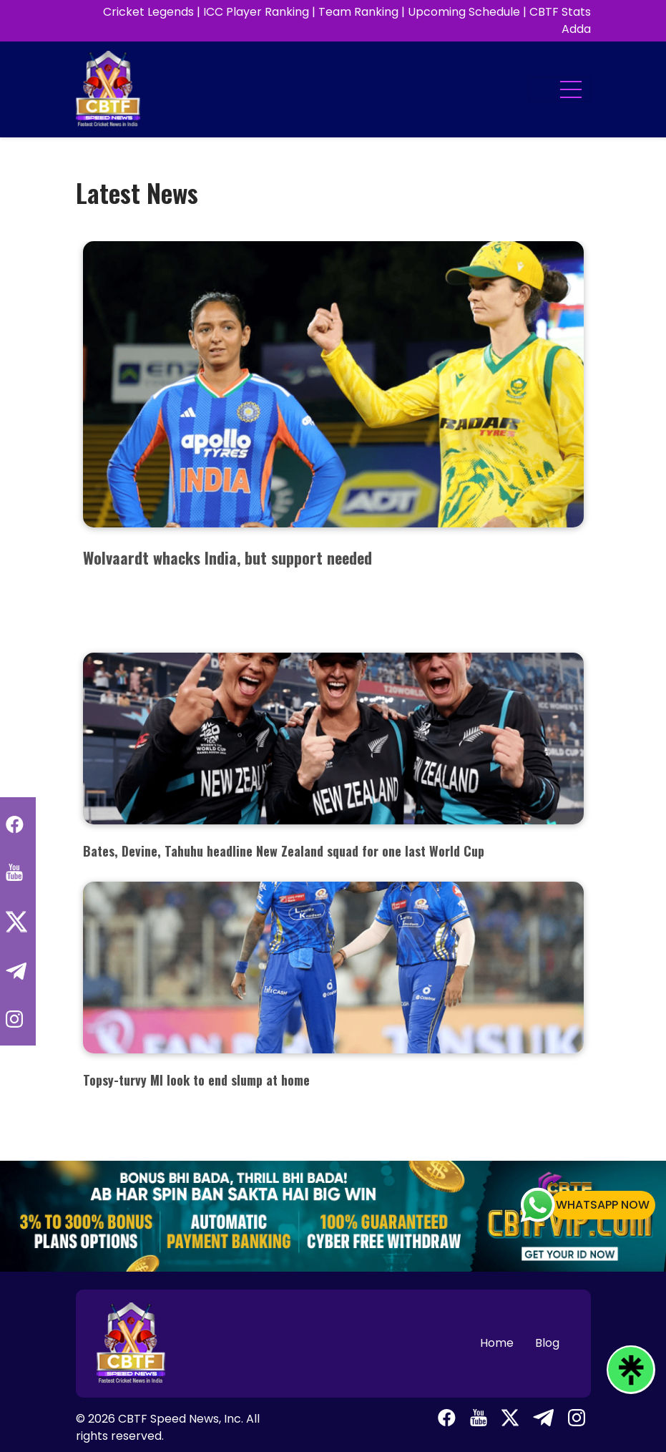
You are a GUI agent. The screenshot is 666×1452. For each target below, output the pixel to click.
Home (497, 1343)
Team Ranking (358, 12)
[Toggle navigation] (559, 89)
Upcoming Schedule (464, 12)
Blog (547, 1343)
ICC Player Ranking (256, 12)
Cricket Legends (148, 12)
